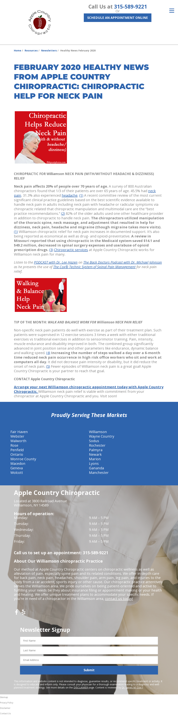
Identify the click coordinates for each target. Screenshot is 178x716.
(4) (48, 352)
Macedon (17, 463)
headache (70, 195)
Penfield (17, 450)
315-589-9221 (130, 6)
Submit (89, 670)
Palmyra (95, 450)
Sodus (94, 440)
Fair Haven (19, 431)
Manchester (99, 472)
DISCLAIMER (81, 687)
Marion (95, 459)
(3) (51, 249)
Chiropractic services (71, 249)
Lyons (94, 463)
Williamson (98, 431)
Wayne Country (101, 436)
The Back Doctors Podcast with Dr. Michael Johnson (122, 262)
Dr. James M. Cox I (132, 687)
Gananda (96, 468)
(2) (63, 213)
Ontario (16, 454)
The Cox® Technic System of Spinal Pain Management (94, 266)
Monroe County (23, 459)
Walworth (18, 440)
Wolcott (16, 472)
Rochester (97, 445)
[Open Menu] (172, 10)
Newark (95, 454)
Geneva (16, 468)
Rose (14, 445)
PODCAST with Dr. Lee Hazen (56, 262)
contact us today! (119, 598)
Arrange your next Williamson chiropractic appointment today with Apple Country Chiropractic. (88, 389)
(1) (81, 195)
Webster (17, 436)
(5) (48, 366)
